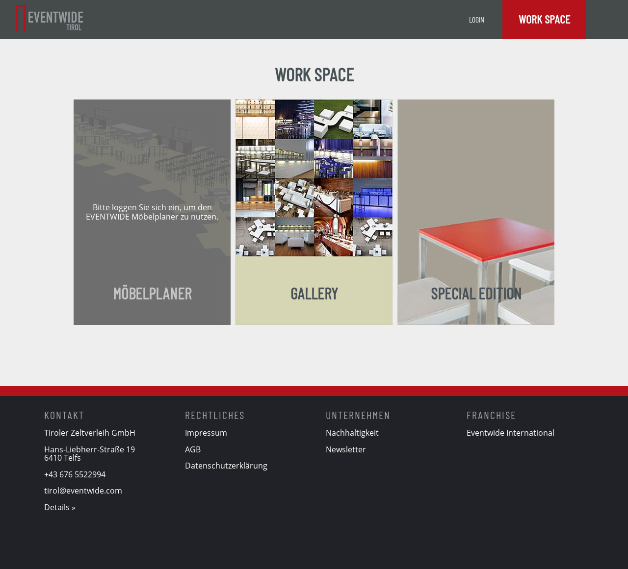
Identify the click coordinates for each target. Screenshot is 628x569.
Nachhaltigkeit (352, 432)
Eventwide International (510, 432)
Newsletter (346, 449)
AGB (193, 449)
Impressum (206, 432)
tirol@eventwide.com (83, 490)
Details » (60, 507)
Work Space (544, 19)
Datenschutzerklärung (226, 465)
